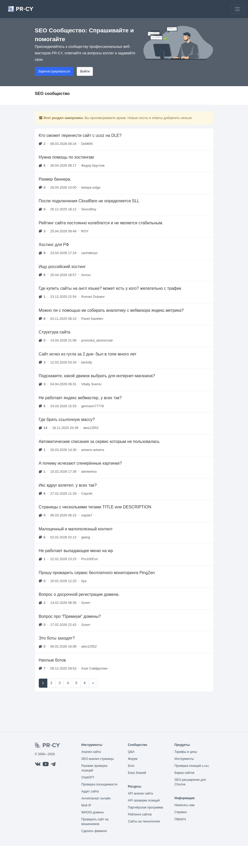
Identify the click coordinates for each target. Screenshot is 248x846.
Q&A (131, 752)
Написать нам (185, 805)
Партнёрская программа (145, 807)
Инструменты (184, 759)
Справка (181, 812)
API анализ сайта (140, 793)
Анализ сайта (91, 752)
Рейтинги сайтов (140, 814)
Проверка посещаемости (99, 784)
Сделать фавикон (94, 831)
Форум (132, 759)
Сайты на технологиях (144, 821)
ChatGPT (87, 777)
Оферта (180, 819)
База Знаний (137, 773)
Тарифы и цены (186, 752)
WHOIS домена (92, 812)
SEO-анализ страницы (97, 759)
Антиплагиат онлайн (96, 798)
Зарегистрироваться (54, 71)
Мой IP (86, 805)
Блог (131, 766)
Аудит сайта (90, 791)
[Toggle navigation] (237, 9)
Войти (84, 71)
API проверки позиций (144, 800)
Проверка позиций (192, 766)
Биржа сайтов (184, 773)
